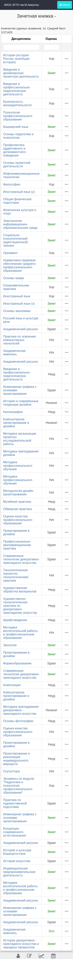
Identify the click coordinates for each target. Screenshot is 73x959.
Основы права (13, 278)
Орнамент (10, 253)
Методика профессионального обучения (17, 466)
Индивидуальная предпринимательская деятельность (19, 872)
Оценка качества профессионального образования (17, 520)
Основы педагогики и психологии (18, 135)
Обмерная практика (17, 509)
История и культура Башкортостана (17, 852)
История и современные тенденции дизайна (20, 402)
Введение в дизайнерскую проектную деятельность (21, 73)
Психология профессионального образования (17, 116)
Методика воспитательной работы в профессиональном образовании (20, 632)
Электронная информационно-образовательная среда (20, 224)
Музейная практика (17, 501)
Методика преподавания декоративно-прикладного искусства (21, 710)
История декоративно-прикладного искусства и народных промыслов (21, 944)
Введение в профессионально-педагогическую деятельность (17, 89)
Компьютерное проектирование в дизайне (16, 423)
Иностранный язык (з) (19, 303)
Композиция (12, 685)
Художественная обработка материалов (19, 589)
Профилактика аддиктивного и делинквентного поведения (14, 150)
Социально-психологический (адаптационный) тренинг (15, 240)
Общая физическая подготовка (17, 200)
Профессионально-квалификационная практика (17, 545)
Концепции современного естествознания (14, 832)
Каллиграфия (13, 412)
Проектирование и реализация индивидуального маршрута (16, 759)
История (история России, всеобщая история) (16, 59)
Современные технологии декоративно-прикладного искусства (21, 559)
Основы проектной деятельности (16, 164)
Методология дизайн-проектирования (18, 492)
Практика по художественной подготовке (15, 803)
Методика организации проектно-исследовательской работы (19, 439)
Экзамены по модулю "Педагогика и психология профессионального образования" (18, 785)
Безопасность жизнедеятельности (17, 103)
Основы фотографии (18, 721)
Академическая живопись (14, 352)
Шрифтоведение (15, 620)
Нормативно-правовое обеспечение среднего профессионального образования (19, 265)
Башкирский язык (15, 126)
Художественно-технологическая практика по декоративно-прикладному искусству (20, 605)
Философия (11, 184)
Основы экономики (16, 311)
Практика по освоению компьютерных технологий (19, 340)
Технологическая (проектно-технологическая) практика (15, 575)
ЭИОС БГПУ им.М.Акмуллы (21, 4)
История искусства (16, 861)
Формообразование (17, 663)
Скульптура (11, 771)
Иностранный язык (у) (19, 191)
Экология (10, 645)
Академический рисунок (20, 329)
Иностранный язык (16, 296)
